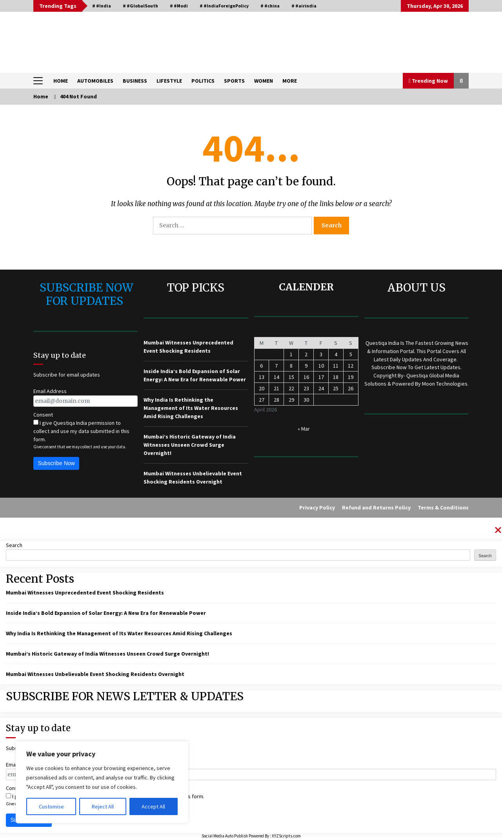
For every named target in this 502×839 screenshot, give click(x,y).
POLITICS (203, 80)
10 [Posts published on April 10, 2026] (321, 365)
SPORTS (234, 80)
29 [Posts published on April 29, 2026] (291, 399)
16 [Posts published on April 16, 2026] (306, 377)
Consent (43, 414)
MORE (289, 80)
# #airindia (303, 6)
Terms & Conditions (443, 507)
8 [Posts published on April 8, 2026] (291, 365)
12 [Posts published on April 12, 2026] (350, 365)
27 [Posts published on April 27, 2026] (261, 399)
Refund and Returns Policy (376, 507)
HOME (60, 80)
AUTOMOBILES (95, 80)
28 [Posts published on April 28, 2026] (276, 399)
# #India (101, 6)
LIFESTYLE (169, 80)
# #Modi (179, 6)
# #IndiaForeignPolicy (224, 6)
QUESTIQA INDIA (94, 38)
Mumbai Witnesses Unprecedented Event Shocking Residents (85, 592)
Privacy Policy (317, 507)
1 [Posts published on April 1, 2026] (291, 354)
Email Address (50, 391)
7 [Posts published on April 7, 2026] (276, 365)
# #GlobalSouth (140, 6)
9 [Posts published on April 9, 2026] (306, 365)
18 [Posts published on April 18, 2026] (335, 377)
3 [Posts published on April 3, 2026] (321, 354)
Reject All (103, 806)
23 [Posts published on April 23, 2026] (306, 388)
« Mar (304, 428)
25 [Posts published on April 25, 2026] (335, 388)
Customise (51, 806)
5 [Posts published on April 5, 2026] (350, 354)
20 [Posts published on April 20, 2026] (261, 388)
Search (14, 545)
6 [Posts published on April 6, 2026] (261, 365)
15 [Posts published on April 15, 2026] (291, 377)
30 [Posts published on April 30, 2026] (306, 399)
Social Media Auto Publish (225, 836)
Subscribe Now (56, 463)
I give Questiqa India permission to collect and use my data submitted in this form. (81, 431)
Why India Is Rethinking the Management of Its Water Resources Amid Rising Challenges (191, 408)
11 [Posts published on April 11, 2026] (335, 365)
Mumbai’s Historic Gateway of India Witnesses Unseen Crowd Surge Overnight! (190, 445)
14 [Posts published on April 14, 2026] (276, 377)
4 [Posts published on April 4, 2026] (336, 354)
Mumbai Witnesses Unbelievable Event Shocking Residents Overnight (95, 674)
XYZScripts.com (286, 836)
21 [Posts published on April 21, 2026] (276, 388)
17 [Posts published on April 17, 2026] (321, 377)
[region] (102, 782)
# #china (270, 6)
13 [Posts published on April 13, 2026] (261, 377)
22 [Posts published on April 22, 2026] (291, 388)
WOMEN (263, 80)
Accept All (153, 806)
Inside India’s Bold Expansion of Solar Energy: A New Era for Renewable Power (106, 612)
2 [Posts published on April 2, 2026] (306, 354)
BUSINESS (135, 80)
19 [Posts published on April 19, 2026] (350, 377)
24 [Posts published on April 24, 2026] (321, 388)
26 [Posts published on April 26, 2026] (350, 388)
